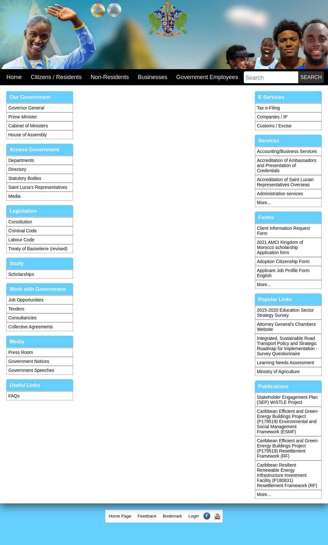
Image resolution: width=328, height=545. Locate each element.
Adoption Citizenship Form (283, 261)
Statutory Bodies (24, 178)
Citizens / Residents (56, 77)
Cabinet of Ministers (28, 125)
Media (14, 196)
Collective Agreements (30, 326)
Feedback (147, 516)
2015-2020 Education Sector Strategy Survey (285, 313)
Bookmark (172, 516)
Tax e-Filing (268, 107)
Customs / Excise (274, 125)
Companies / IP (272, 116)
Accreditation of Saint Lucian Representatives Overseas (285, 182)
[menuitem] (119, 516)
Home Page (120, 516)
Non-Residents (110, 77)
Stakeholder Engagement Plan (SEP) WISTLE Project (287, 400)
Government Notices (28, 361)
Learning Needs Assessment (285, 362)
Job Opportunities (26, 299)
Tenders (16, 308)
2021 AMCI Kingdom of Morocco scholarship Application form (280, 247)
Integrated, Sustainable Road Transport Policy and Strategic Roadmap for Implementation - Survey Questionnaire (287, 346)
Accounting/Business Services (287, 151)
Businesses (152, 77)
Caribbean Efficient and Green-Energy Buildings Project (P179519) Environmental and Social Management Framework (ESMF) (288, 421)
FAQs (14, 395)
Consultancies (22, 317)
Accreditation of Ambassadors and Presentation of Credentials (286, 165)
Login (193, 516)
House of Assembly (27, 134)
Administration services (280, 193)
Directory (17, 169)
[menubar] (164, 516)
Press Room (20, 352)
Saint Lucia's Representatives (37, 187)
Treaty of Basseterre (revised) (38, 248)
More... (264, 202)
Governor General (26, 107)
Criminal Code (22, 230)
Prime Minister (22, 116)
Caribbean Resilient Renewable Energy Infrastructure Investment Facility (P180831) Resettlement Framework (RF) (287, 475)
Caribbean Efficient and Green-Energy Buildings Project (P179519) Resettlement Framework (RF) (288, 448)
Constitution (20, 221)
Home (14, 77)
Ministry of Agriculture (278, 371)
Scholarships (21, 274)
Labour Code (21, 239)
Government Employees (207, 77)
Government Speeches (31, 370)
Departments (21, 160)
